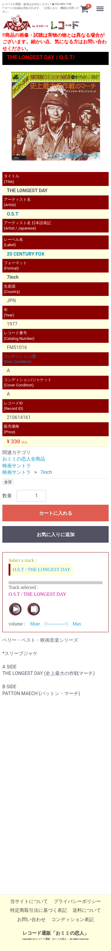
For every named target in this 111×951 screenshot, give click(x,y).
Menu (101, 6)
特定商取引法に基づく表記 (38, 910)
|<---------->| (56, 624)
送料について (87, 910)
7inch (46, 472)
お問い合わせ (31, 920)
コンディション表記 (72, 920)
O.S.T (12, 214)
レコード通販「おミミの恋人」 (55, 933)
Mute (35, 624)
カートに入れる (55, 513)
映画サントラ (16, 466)
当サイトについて (29, 901)
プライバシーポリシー (77, 901)
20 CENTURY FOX (25, 254)
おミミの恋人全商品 (23, 459)
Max (77, 624)
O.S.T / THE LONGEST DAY (41, 569)
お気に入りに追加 (56, 534)
